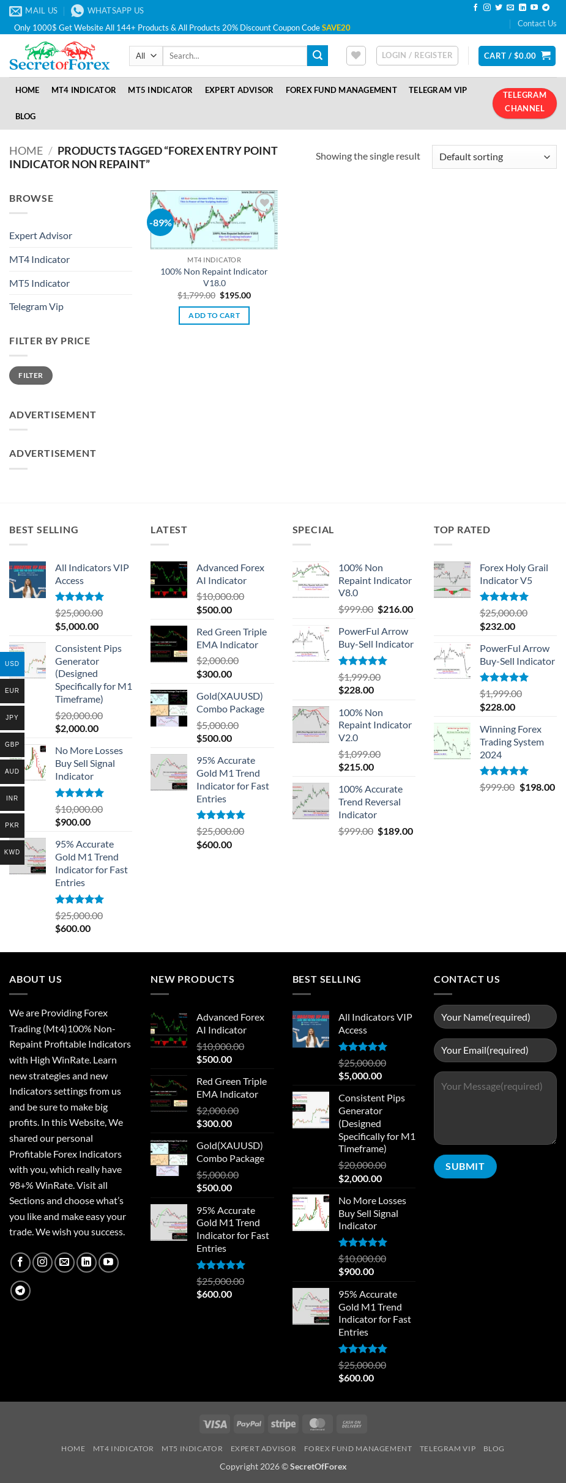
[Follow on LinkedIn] (522, 8)
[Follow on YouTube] (534, 8)
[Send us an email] (510, 8)
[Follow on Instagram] (487, 8)
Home (27, 90)
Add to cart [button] (214, 315)
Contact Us (537, 23)
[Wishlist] (356, 55)
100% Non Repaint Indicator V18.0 (214, 277)
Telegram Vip (36, 306)
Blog (25, 116)
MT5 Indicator (160, 90)
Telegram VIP (438, 90)
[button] (417, 55)
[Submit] (317, 55)
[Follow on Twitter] (498, 8)
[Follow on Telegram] (545, 8)
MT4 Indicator (83, 90)
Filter (30, 375)
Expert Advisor (239, 90)
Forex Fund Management (341, 90)
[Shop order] (494, 157)
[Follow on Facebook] (475, 8)
